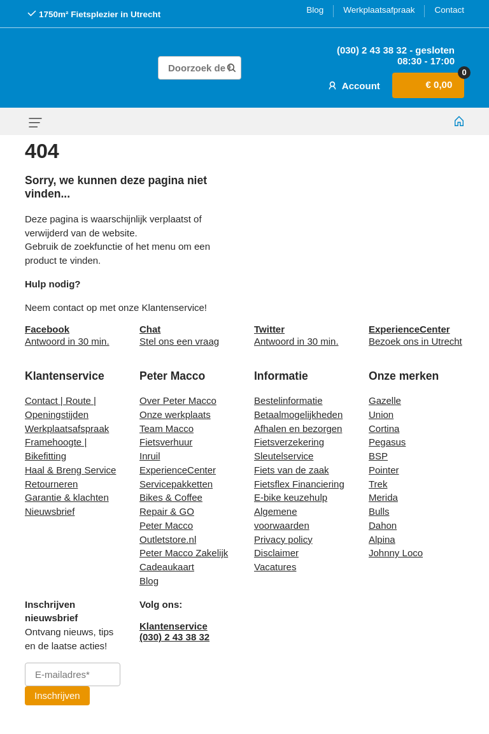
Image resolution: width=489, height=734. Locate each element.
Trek (378, 484)
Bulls (379, 511)
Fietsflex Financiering (299, 484)
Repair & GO (166, 511)
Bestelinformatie (288, 400)
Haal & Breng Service (70, 469)
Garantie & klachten (67, 497)
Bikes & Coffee (170, 497)
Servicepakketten (176, 484)
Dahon (383, 525)
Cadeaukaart (166, 566)
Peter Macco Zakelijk (183, 552)
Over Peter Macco (177, 400)
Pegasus (387, 441)
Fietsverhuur (165, 441)
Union (381, 414)
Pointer (384, 469)
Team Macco (166, 428)
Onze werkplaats (175, 414)
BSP (378, 455)
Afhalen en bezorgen (298, 428)
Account (352, 85)
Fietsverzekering (289, 441)
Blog (314, 10)
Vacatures (275, 566)
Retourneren (51, 484)
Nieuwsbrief (49, 511)
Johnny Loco (396, 552)
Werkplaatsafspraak (67, 428)
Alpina (382, 539)
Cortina (384, 428)
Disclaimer (276, 552)
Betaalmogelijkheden (298, 414)
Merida (383, 497)
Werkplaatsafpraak (379, 10)
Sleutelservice (283, 455)
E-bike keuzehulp (290, 497)
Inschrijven (57, 695)
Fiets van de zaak (291, 469)
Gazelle (385, 400)
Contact (449, 10)
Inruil (149, 455)
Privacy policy (283, 539)
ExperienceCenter (177, 469)
